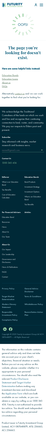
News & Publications (10, 267)
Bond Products (30, 182)
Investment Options (32, 191)
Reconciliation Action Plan (34, 313)
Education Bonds (32, 177)
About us (6, 82)
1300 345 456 (9, 162)
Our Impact (6, 249)
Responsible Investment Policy (9, 313)
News (4, 227)
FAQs (4, 86)
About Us (5, 232)
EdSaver (5, 177)
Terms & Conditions (33, 296)
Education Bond (8, 217)
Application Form (13, 393)
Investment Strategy (32, 187)
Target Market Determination (8, 298)
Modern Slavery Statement (9, 305)
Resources (6, 222)
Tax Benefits (6, 189)
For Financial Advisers (11, 212)
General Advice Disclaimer (31, 290)
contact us (20, 93)
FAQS (4, 272)
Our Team (6, 236)
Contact (5, 277)
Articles (28, 212)
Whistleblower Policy (34, 304)
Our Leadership (8, 254)
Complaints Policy (10, 320)
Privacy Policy (8, 288)
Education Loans (10, 78)
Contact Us (6, 158)
